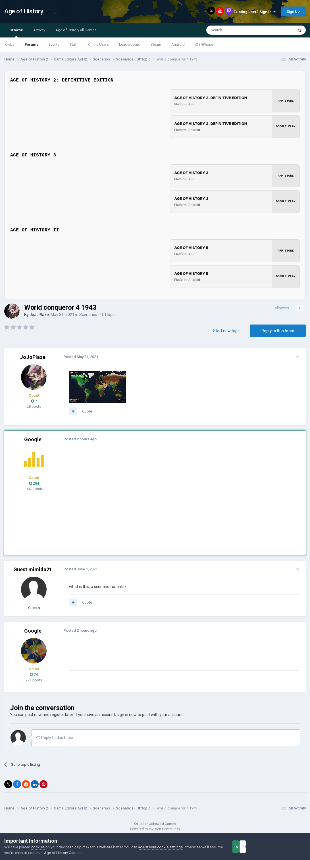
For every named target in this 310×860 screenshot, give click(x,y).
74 (34, 674)
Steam (156, 44)
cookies (38, 847)
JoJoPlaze (39, 314)
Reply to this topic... (55, 737)
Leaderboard (129, 44)
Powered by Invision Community (155, 829)
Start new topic (226, 330)
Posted (78, 357)
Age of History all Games (75, 30)
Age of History (23, 11)
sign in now (127, 714)
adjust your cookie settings (160, 847)
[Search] (236, 30)
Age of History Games (76, 853)
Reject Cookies (286, 846)
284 (34, 483)
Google (32, 439)
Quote (85, 411)
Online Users (98, 44)
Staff (74, 44)
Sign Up (293, 11)
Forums (31, 44)
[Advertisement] (170, 493)
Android (178, 44)
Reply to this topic (277, 330)
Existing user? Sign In (255, 12)
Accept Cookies (243, 846)
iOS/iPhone (204, 44)
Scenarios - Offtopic (97, 314)
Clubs (9, 44)
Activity (39, 30)
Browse (16, 32)
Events (54, 44)
